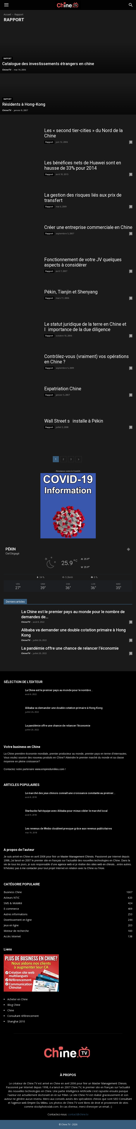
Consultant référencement (23, 1016)
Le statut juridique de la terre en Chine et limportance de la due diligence (85, 326)
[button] (131, 5)
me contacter (29, 868)
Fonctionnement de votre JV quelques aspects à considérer (83, 262)
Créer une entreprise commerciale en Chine (88, 227)
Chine (10, 1010)
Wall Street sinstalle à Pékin (73, 421)
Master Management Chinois (77, 856)
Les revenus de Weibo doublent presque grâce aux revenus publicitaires (68, 828)
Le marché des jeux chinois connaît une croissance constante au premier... (70, 793)
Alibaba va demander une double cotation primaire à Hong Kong (64, 707)
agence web (65, 864)
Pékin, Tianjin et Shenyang (71, 292)
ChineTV (6, 69)
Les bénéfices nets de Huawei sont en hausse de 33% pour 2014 (82, 165)
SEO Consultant (122, 1099)
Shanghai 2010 (16, 1021)
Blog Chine (13, 1005)
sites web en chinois (102, 864)
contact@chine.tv (78, 1114)
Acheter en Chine (17, 999)
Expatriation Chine (62, 388)
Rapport (7, 59)
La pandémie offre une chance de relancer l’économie (70, 648)
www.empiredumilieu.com (49, 769)
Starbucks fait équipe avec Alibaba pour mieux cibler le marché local (66, 810)
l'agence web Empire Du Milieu (29, 1102)
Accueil (7, 14)
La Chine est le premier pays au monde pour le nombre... (59, 690)
